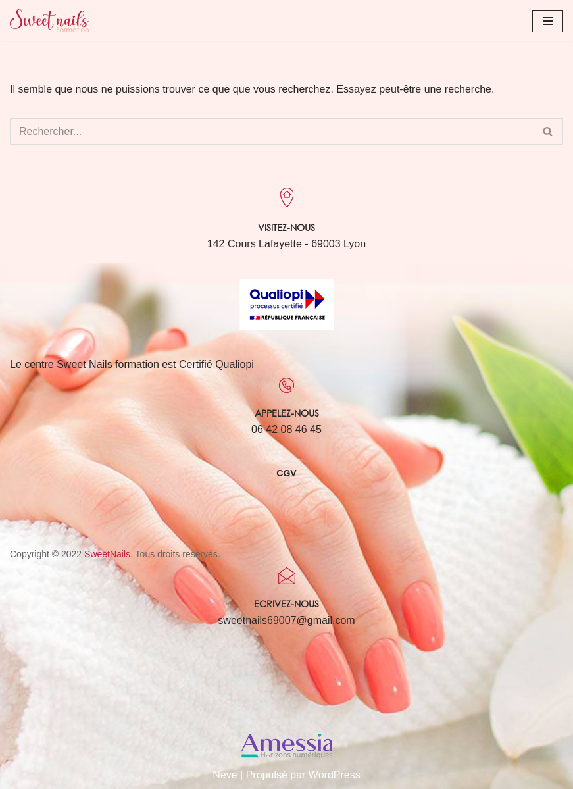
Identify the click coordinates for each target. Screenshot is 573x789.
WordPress (335, 774)
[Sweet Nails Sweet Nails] (49, 20)
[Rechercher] (272, 131)
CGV (286, 473)
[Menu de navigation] (547, 21)
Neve (224, 774)
